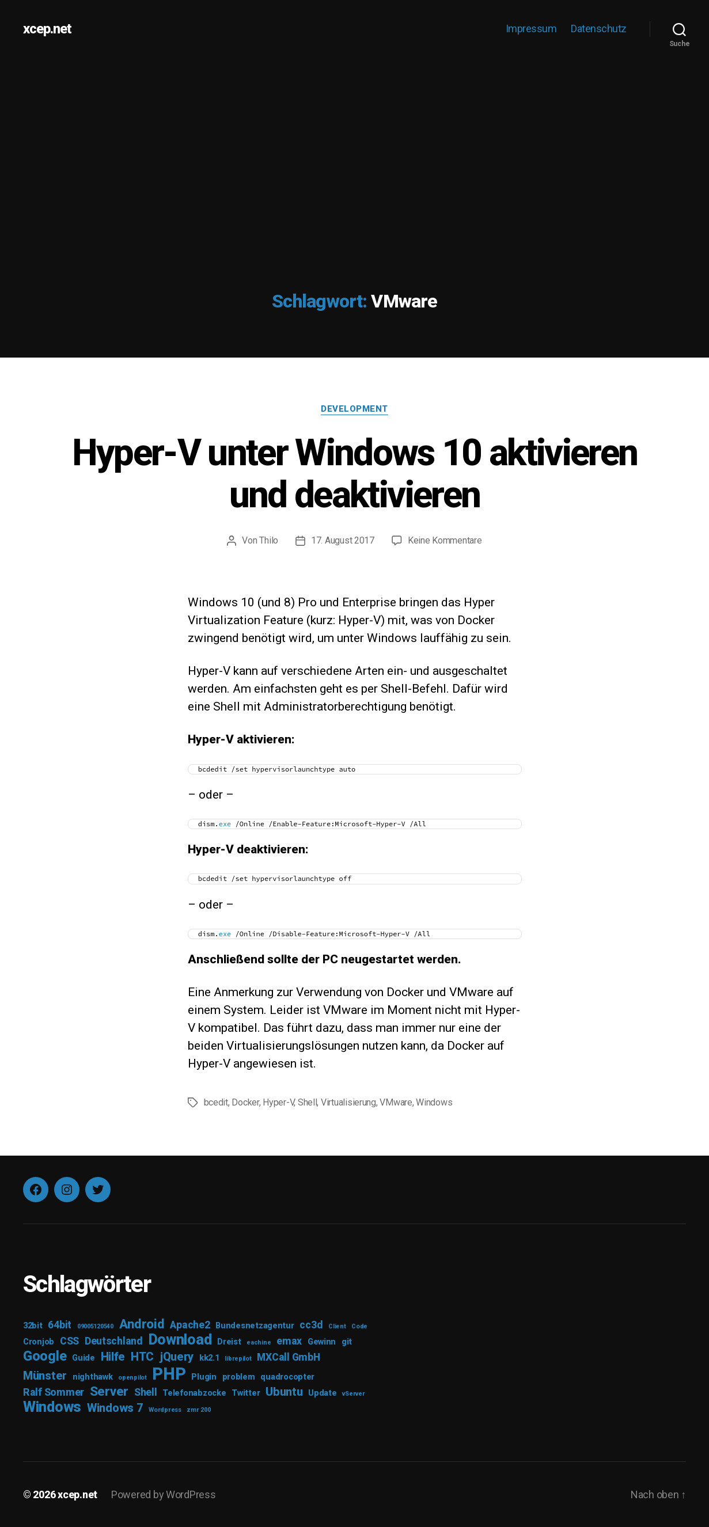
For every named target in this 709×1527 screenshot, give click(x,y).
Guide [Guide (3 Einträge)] (83, 1358)
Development (354, 409)
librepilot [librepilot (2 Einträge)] (238, 1358)
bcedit (216, 1102)
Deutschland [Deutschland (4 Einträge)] (114, 1341)
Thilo (268, 540)
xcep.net (47, 29)
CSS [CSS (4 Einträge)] (69, 1341)
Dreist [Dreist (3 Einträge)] (229, 1342)
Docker (245, 1102)
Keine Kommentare (445, 540)
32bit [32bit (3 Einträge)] (33, 1326)
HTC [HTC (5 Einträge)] (142, 1356)
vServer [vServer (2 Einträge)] (353, 1393)
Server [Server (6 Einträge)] (109, 1391)
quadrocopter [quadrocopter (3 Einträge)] (287, 1377)
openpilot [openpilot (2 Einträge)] (132, 1377)
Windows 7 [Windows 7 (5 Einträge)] (115, 1408)
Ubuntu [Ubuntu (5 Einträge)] (284, 1392)
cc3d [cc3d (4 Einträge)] (311, 1325)
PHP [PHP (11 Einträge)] (168, 1374)
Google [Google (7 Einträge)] (44, 1356)
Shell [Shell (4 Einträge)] (145, 1392)
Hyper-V (278, 1102)
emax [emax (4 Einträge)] (289, 1341)
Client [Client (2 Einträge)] (337, 1326)
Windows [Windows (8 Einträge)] (52, 1407)
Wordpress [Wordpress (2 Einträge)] (165, 1410)
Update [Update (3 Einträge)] (322, 1393)
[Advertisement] (354, 144)
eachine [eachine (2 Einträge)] (259, 1342)
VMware (396, 1102)
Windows (434, 1102)
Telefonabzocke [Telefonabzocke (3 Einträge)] (194, 1393)
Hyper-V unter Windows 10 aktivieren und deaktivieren (355, 473)
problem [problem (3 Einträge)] (238, 1377)
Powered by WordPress (163, 1494)
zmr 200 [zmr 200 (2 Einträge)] (198, 1410)
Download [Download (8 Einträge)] (180, 1339)
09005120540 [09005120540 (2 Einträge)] (95, 1326)
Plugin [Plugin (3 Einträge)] (203, 1377)
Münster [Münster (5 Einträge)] (45, 1375)
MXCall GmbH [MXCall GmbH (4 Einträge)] (288, 1357)
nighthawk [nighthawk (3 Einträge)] (93, 1377)
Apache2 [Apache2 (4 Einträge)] (190, 1325)
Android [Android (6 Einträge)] (142, 1323)
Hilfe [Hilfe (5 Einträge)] (113, 1356)
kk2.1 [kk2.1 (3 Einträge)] (209, 1358)
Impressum (531, 28)
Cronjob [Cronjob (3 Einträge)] (38, 1342)
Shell (307, 1102)
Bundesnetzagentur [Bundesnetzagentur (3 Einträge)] (254, 1326)
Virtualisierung (348, 1102)
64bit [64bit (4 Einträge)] (59, 1325)
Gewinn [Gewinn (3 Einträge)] (322, 1342)
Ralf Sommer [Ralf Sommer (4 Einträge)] (53, 1392)
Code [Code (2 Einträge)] (359, 1326)
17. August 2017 (342, 540)
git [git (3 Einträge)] (347, 1342)
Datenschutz (599, 28)
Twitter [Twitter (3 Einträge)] (246, 1393)
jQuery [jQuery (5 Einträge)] (177, 1356)
